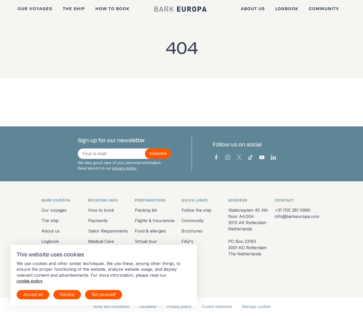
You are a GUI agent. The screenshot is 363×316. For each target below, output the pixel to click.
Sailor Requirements (108, 231)
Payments (98, 220)
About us (253, 9)
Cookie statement (217, 306)
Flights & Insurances (155, 220)
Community (324, 9)
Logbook (286, 9)
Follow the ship (196, 210)
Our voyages (35, 9)
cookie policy (29, 280)
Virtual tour (146, 241)
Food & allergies (150, 231)
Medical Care (101, 241)
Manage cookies (256, 306)
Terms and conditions (110, 306)
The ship (74, 9)
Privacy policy (179, 306)
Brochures (192, 231)
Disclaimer (148, 306)
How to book (112, 9)
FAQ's (187, 241)
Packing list (146, 210)
